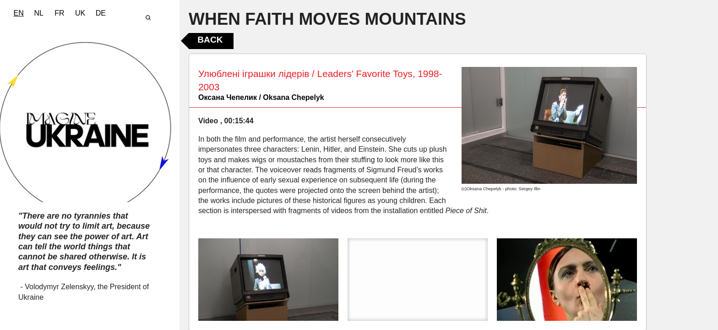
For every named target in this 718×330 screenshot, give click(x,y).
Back (210, 39)
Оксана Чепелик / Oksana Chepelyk (261, 97)
